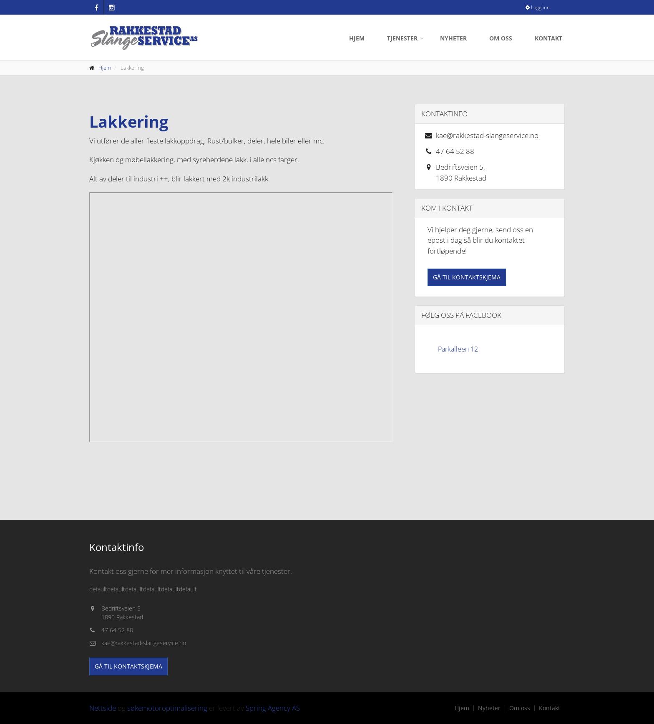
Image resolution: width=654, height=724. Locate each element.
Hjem (357, 38)
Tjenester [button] (402, 38)
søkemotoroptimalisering (167, 708)
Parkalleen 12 (458, 349)
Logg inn (538, 7)
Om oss (500, 38)
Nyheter (453, 38)
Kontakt (548, 38)
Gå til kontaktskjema (467, 277)
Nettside (102, 708)
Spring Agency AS (273, 708)
